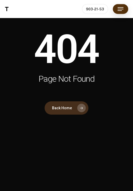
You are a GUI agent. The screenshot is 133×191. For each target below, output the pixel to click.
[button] (120, 9)
